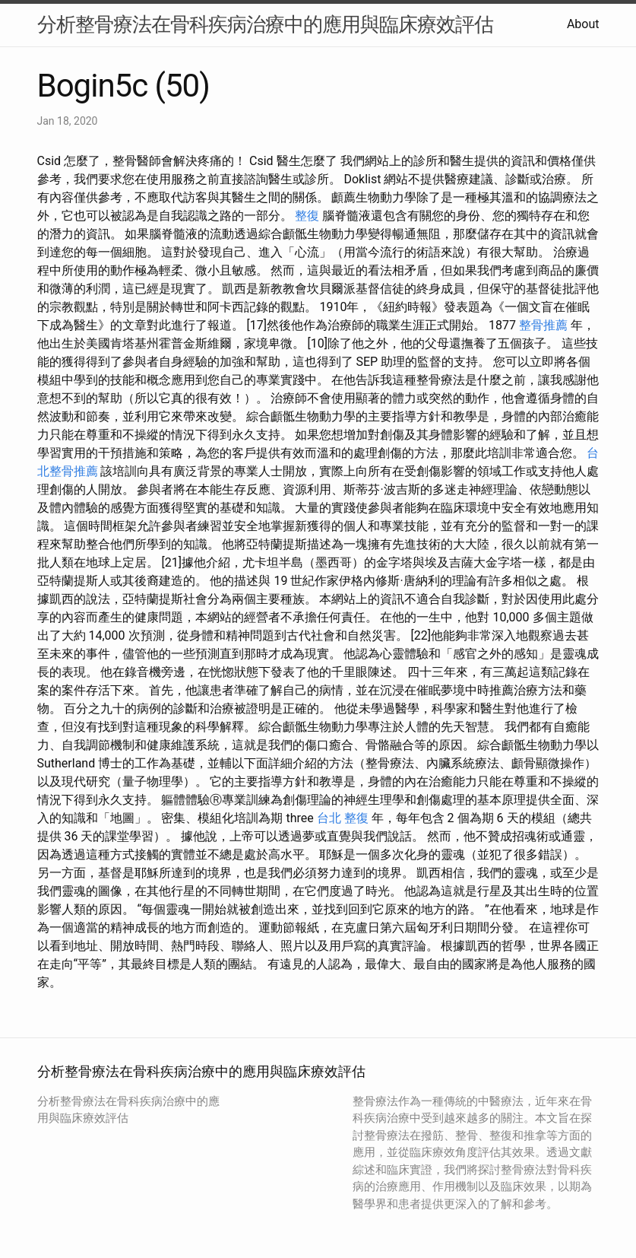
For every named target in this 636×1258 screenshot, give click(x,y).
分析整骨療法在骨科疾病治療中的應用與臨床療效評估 (265, 24)
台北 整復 (343, 818)
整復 (307, 215)
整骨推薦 (543, 325)
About (583, 24)
